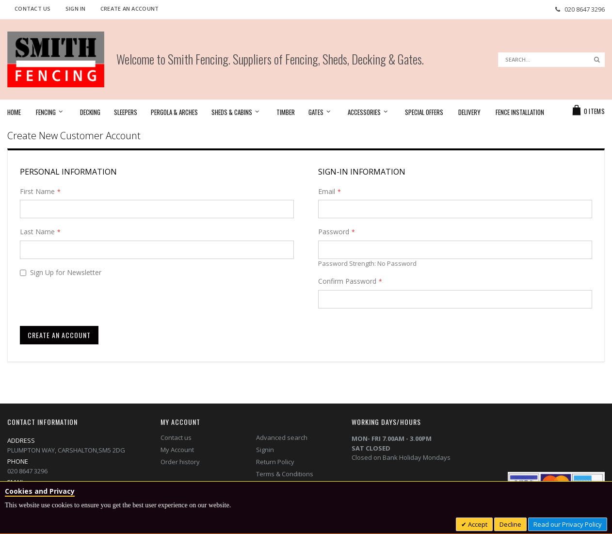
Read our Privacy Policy (567, 524)
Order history (180, 461)
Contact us (176, 437)
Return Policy (275, 461)
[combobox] (551, 59)
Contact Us (33, 8)
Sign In (75, 8)
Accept (477, 524)
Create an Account (129, 8)
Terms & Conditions (284, 473)
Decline (510, 524)
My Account (177, 449)
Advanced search (281, 437)
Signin (265, 449)
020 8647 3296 (584, 9)
